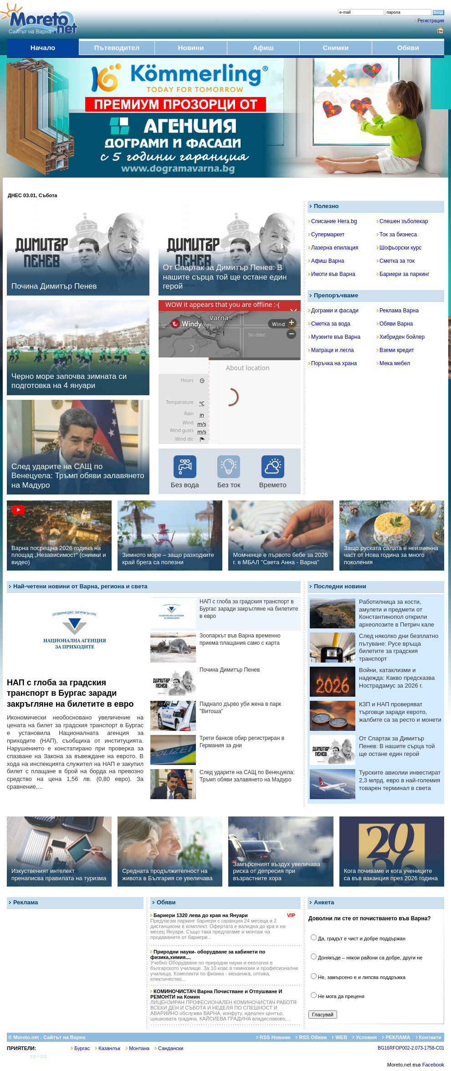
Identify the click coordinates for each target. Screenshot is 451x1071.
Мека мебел (393, 363)
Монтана (137, 1048)
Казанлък (107, 1048)
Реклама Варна (398, 310)
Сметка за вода (329, 324)
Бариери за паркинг (403, 274)
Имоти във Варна (331, 274)
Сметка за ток (396, 261)
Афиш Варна (326, 261)
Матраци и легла (331, 350)
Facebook (433, 1064)
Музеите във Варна (334, 337)
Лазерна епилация (333, 248)
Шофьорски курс (399, 248)
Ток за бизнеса (397, 234)
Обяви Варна (395, 324)
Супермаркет (326, 234)
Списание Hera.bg (332, 221)
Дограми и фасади (333, 310)
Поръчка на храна (332, 363)
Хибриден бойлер (401, 337)
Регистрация (431, 20)
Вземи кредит (395, 350)
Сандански (169, 1048)
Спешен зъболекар (402, 221)
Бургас (80, 1048)
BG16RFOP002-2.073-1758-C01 (411, 1048)
